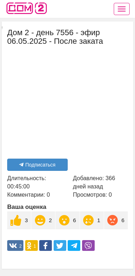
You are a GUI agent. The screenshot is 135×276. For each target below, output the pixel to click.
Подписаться (37, 165)
